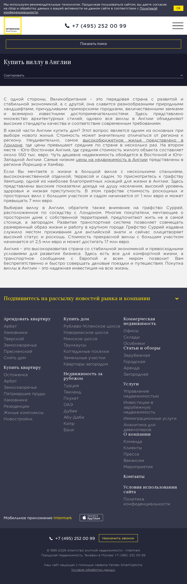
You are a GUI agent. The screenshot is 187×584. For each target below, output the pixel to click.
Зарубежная (136, 355)
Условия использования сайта (150, 489)
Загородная (135, 374)
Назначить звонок (118, 538)
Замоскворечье (20, 344)
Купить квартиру (22, 367)
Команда (132, 441)
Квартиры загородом (86, 363)
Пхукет (71, 398)
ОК (178, 8)
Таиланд (72, 391)
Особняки (134, 343)
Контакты (134, 476)
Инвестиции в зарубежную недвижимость (139, 407)
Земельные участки (84, 357)
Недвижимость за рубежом (83, 376)
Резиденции (16, 406)
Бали (69, 429)
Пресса (131, 453)
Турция (71, 385)
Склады (131, 336)
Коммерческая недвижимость (139, 321)
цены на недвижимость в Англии (112, 159)
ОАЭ (68, 404)
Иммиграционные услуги (150, 418)
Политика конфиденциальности (146, 501)
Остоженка (16, 374)
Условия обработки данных (93, 570)
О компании (137, 434)
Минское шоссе (80, 338)
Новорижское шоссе (86, 332)
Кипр (69, 423)
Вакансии (133, 460)
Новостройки (18, 418)
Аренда (131, 367)
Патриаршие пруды (24, 393)
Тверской (14, 338)
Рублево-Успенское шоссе (92, 325)
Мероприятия (138, 466)
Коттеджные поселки (86, 351)
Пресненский (18, 351)
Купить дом (76, 319)
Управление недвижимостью (141, 393)
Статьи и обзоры (141, 348)
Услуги (131, 384)
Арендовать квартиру (27, 319)
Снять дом (15, 357)
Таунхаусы (75, 344)
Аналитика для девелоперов (139, 427)
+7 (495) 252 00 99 (99, 26)
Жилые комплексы (24, 412)
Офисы (131, 330)
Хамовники (16, 332)
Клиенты (132, 447)
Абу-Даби (74, 417)
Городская (134, 361)
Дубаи (70, 410)
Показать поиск (93, 43)
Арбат (10, 325)
